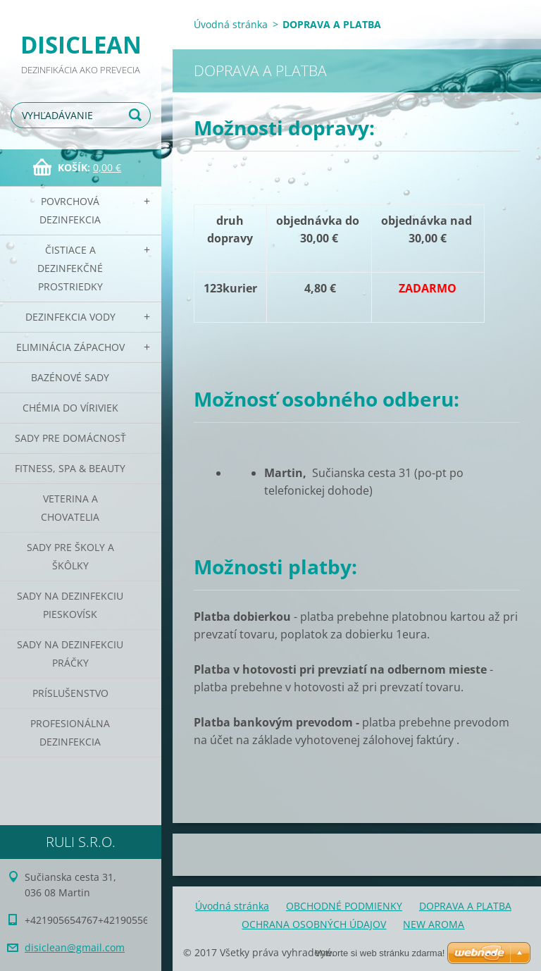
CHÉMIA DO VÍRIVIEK (70, 407)
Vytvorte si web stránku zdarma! (379, 953)
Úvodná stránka (231, 24)
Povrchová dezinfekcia (70, 210)
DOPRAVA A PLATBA (465, 906)
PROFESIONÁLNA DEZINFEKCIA (70, 732)
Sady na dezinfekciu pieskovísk (70, 605)
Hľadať (137, 115)
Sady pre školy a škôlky (70, 556)
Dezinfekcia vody (70, 316)
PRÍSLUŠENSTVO (70, 693)
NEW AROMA (433, 924)
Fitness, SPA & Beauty (70, 468)
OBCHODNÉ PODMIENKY (344, 906)
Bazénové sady (70, 377)
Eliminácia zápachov (70, 347)
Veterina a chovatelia (70, 508)
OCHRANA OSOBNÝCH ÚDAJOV (314, 924)
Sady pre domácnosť (70, 438)
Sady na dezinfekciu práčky (70, 653)
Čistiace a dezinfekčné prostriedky (70, 268)
